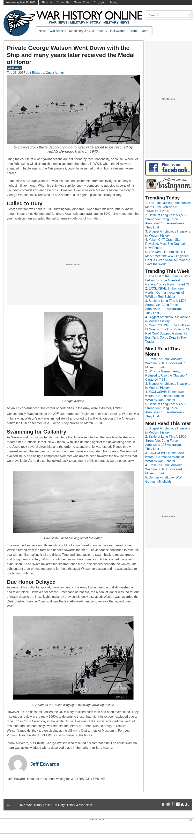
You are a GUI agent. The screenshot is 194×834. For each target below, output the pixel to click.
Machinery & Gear (81, 30)
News (42, 30)
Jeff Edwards (44, 764)
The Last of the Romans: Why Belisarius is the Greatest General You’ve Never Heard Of (167, 280)
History (102, 30)
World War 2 (14, 67)
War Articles (57, 30)
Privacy (113, 2)
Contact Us (63, 2)
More (144, 30)
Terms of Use (81, 2)
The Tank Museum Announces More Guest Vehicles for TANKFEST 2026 (168, 207)
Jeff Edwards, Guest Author (45, 72)
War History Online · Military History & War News (59, 805)
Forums (133, 30)
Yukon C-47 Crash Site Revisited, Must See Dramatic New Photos (165, 243)
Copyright (99, 2)
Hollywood (117, 30)
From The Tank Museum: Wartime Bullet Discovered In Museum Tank (165, 363)
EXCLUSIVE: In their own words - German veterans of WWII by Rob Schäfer (164, 292)
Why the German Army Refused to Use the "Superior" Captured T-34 (166, 375)
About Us (46, 2)
